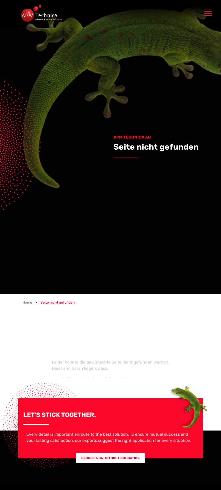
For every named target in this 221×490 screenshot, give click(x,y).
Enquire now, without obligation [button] (110, 458)
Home (27, 302)
